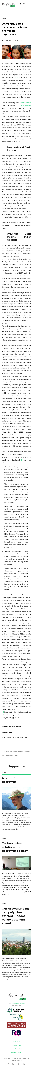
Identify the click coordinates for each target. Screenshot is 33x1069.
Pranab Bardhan (25, 103)
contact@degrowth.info (18, 1003)
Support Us (16, 1045)
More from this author (12, 737)
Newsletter (16, 1041)
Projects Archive (16, 1052)
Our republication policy (10, 755)
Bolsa (17, 77)
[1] (22, 460)
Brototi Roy (7, 40)
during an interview (24, 105)
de (24, 4)
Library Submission (16, 1049)
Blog (4, 18)
